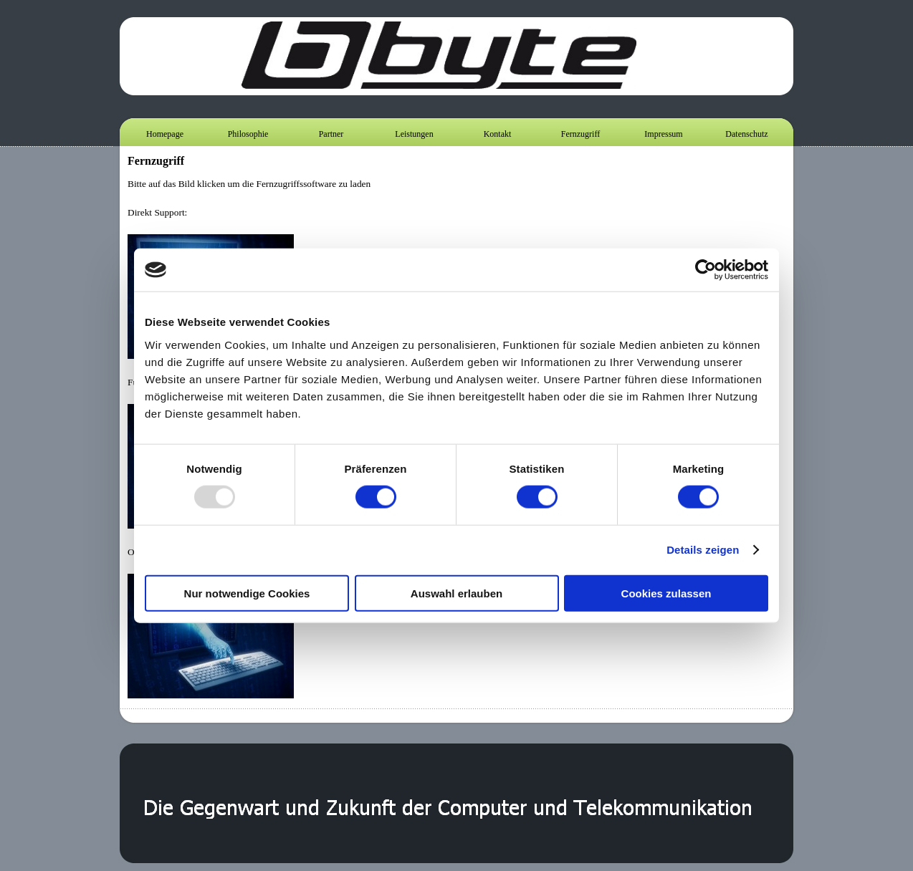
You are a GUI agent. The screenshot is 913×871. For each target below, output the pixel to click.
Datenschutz (746, 134)
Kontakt (498, 134)
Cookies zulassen (666, 593)
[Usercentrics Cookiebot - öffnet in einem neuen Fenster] (705, 270)
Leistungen (414, 134)
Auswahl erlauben (456, 593)
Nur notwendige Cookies (247, 593)
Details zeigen (702, 550)
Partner (331, 134)
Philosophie (248, 134)
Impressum (663, 134)
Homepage (164, 134)
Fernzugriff (580, 134)
